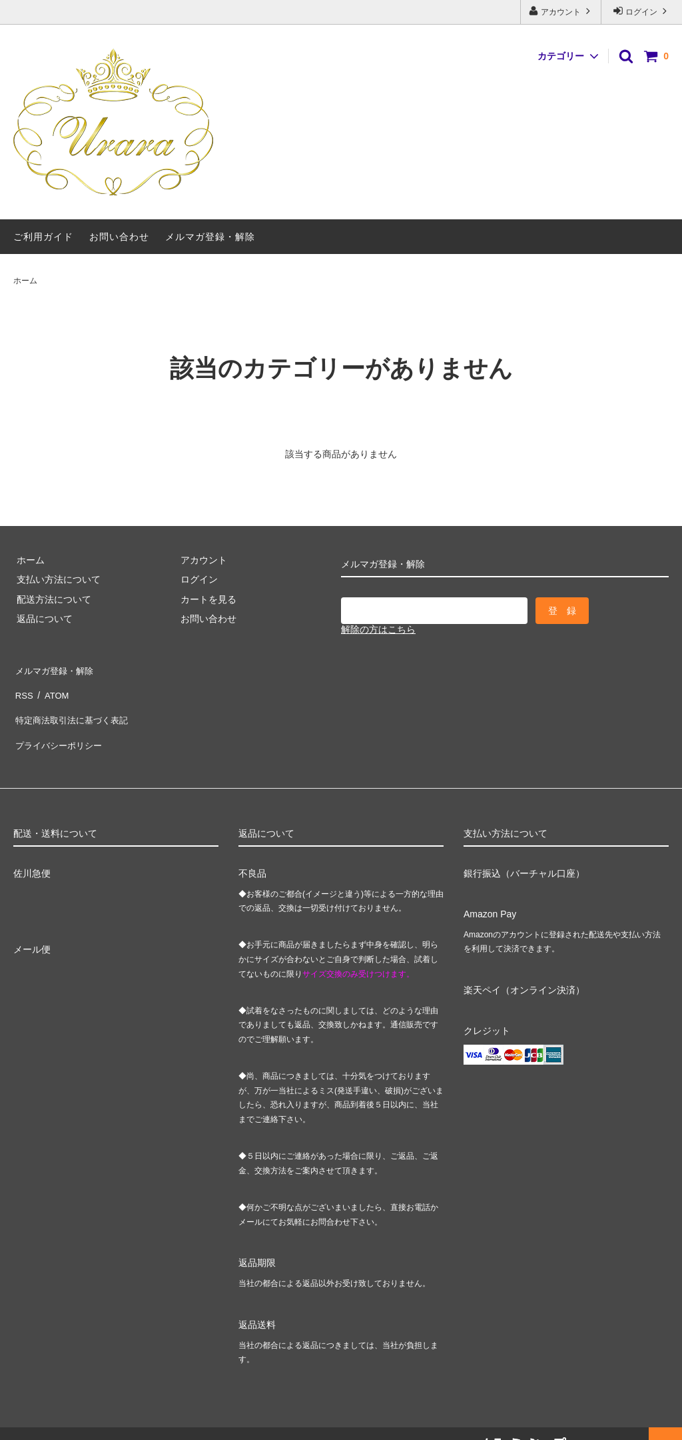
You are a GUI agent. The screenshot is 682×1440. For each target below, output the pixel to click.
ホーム (25, 280)
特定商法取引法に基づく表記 (74, 707)
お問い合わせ (119, 236)
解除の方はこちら (378, 629)
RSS (23, 688)
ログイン (642, 11)
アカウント (561, 11)
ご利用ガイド (43, 236)
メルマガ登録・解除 (210, 236)
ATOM (53, 688)
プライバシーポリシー (60, 727)
